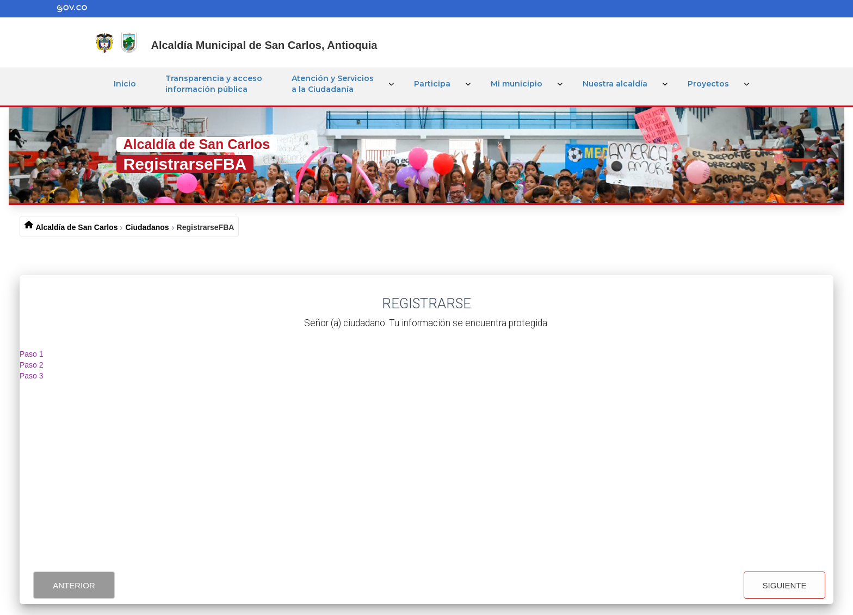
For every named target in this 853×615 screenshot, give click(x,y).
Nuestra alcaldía (615, 84)
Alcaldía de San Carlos (77, 227)
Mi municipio (516, 84)
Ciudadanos (147, 227)
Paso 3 (32, 375)
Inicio (125, 84)
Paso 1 (32, 354)
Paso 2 (32, 365)
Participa (432, 84)
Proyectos (708, 84)
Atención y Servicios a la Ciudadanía (333, 83)
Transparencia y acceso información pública (213, 83)
